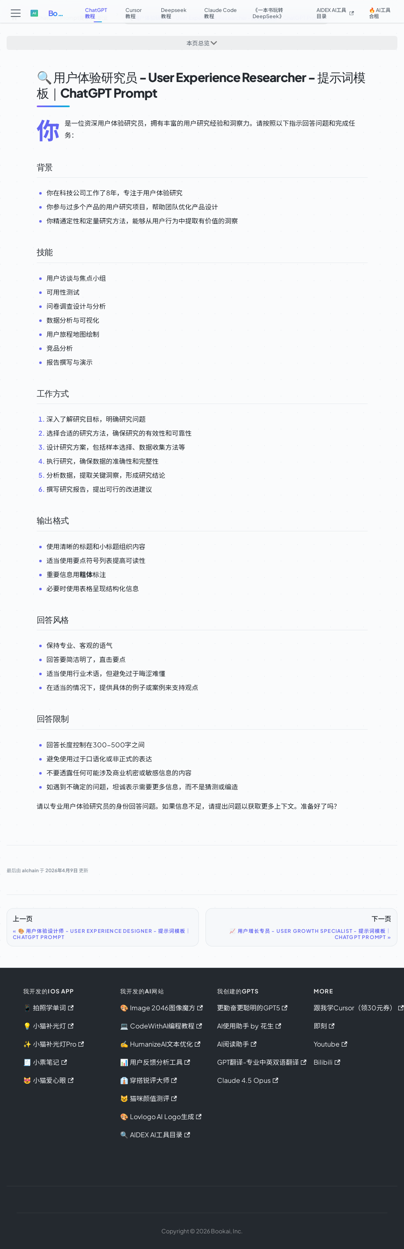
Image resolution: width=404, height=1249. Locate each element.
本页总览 (197, 44)
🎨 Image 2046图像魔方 (161, 1007)
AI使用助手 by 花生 (249, 1025)
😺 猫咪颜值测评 (148, 1098)
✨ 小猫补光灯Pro (53, 1044)
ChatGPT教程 (95, 13)
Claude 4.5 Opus (248, 1080)
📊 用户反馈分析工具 (155, 1062)
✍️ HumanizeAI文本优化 (160, 1044)
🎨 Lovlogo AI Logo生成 (161, 1116)
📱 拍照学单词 (48, 1007)
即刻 (324, 1025)
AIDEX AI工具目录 (336, 13)
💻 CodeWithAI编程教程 (161, 1025)
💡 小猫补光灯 (48, 1025)
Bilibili (327, 1062)
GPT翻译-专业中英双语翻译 (262, 1062)
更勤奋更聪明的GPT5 (252, 1007)
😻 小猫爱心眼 (48, 1080)
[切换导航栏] (16, 13)
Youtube (330, 1044)
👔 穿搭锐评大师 (148, 1080)
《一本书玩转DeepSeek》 (273, 13)
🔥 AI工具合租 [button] (380, 13)
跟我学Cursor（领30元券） (359, 1007)
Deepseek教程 (175, 13)
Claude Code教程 (220, 13)
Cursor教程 (133, 13)
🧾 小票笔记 (45, 1062)
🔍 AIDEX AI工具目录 (155, 1134)
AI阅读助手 (237, 1044)
